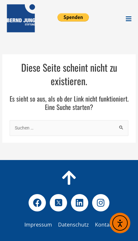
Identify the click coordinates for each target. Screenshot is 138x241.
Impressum (38, 224)
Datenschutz (83, 224)
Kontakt (104, 224)
